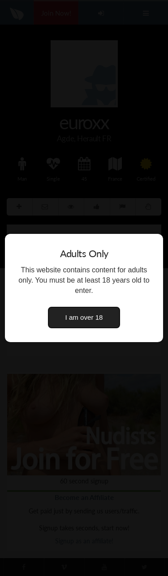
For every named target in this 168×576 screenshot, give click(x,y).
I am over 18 (84, 317)
